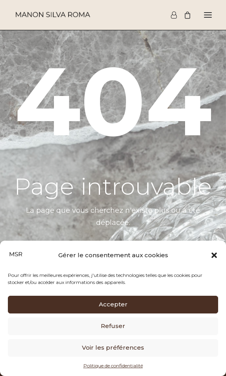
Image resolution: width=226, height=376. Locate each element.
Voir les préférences (113, 347)
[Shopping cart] (184, 14)
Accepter (113, 304)
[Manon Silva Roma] (52, 15)
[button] (214, 255)
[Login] (170, 14)
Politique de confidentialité (113, 366)
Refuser (113, 326)
